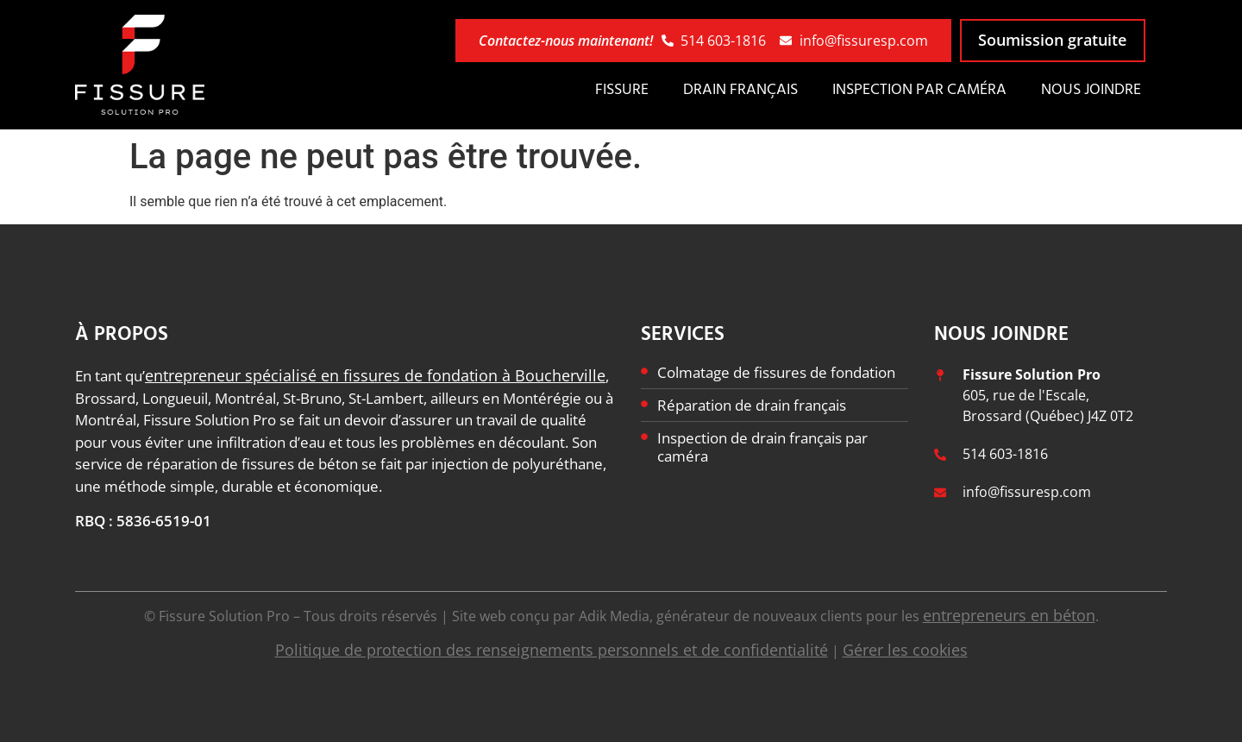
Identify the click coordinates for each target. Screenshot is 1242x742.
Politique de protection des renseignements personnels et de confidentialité (551, 649)
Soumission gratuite (1052, 39)
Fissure (622, 90)
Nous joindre (1091, 90)
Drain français (740, 90)
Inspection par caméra (919, 90)
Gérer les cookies (905, 649)
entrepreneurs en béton (1009, 615)
